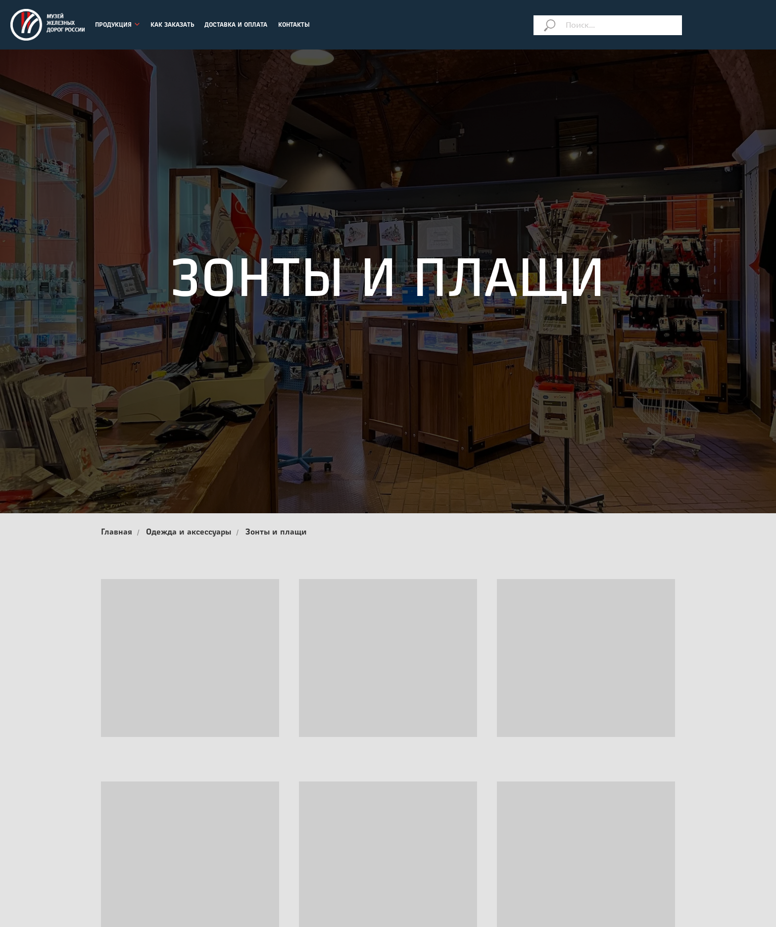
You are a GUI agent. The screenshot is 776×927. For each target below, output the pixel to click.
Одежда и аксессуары (188, 533)
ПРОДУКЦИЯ (113, 25)
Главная (116, 533)
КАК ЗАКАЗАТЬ (172, 25)
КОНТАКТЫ (294, 25)
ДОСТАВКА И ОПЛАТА (235, 25)
